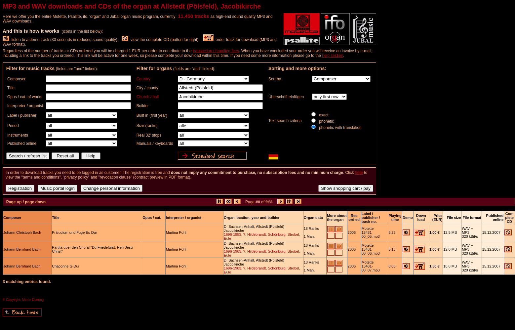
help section (332, 55)
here (359, 172)
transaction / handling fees (216, 51)
